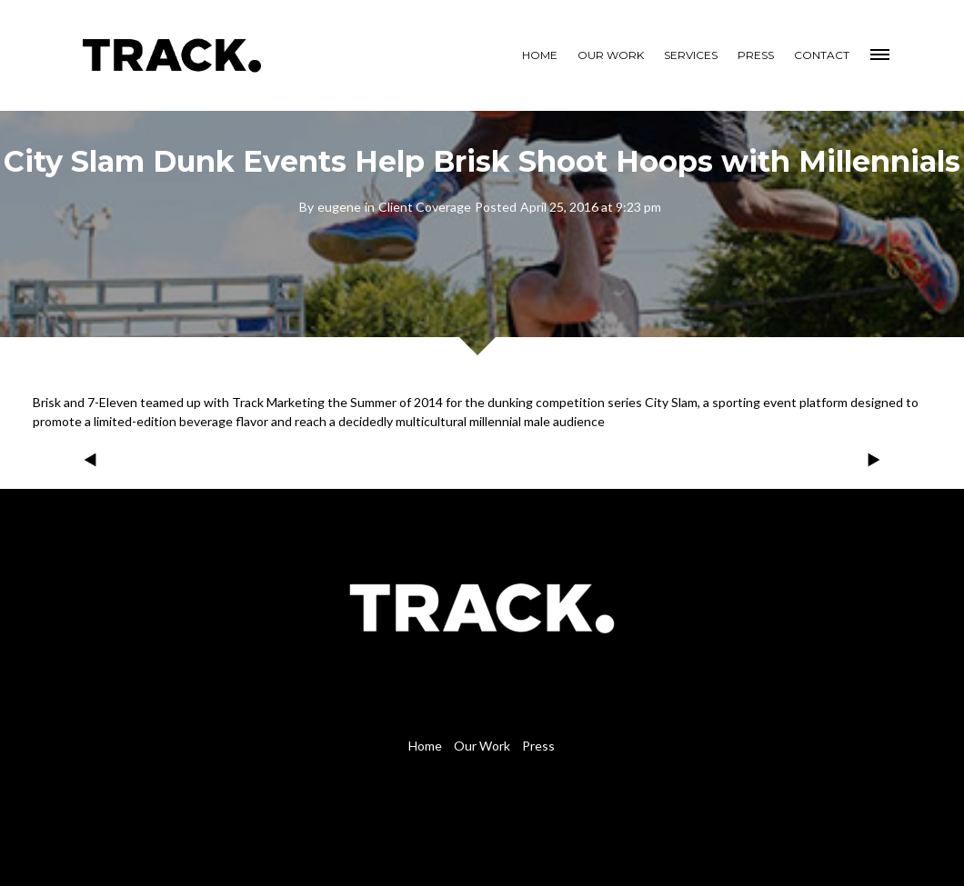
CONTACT (821, 55)
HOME (539, 55)
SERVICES (691, 55)
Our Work (482, 745)
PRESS (756, 55)
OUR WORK (610, 55)
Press (538, 745)
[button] (881, 52)
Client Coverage (424, 206)
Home (425, 745)
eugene (339, 206)
